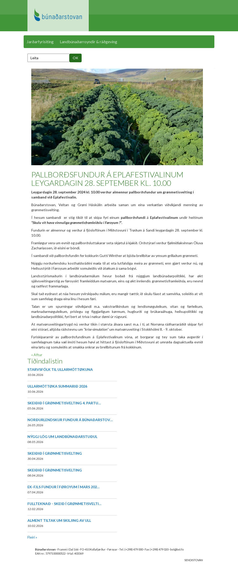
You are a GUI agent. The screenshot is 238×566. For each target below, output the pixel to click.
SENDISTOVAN (193, 560)
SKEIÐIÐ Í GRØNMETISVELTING (54, 453)
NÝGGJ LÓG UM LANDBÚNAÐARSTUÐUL (62, 436)
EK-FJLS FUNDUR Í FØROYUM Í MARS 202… (63, 487)
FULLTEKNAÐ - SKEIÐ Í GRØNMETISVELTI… (64, 503)
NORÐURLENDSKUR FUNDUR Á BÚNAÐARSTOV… (70, 420)
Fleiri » (32, 537)
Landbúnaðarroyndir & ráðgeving (88, 41)
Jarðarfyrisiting (40, 41)
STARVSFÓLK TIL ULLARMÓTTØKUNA (60, 369)
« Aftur (36, 355)
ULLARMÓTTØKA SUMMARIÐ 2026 (57, 386)
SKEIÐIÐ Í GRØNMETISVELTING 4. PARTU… (64, 403)
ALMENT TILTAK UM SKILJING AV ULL (59, 520)
